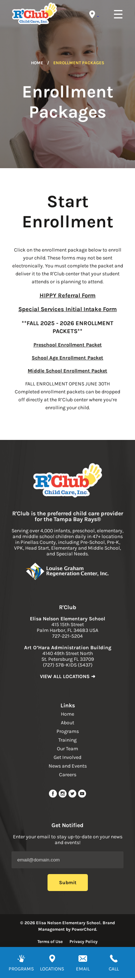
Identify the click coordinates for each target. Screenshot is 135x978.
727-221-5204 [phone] (67, 636)
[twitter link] (73, 796)
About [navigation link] (67, 723)
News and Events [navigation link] (68, 766)
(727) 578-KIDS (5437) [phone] (68, 665)
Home (37, 62)
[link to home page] (67, 481)
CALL (114, 969)
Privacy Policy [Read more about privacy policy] (83, 941)
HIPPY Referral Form (68, 295)
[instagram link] (63, 796)
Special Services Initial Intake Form (67, 309)
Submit (67, 882)
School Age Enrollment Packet (67, 358)
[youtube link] (82, 796)
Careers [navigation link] (67, 775)
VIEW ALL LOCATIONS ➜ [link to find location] (67, 676)
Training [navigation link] (67, 740)
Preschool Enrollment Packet (67, 345)
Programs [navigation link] (68, 731)
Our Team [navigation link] (67, 749)
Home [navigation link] (67, 714)
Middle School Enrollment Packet (67, 371)
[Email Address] (67, 859)
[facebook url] (53, 796)
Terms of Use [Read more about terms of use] (50, 941)
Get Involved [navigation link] (67, 757)
